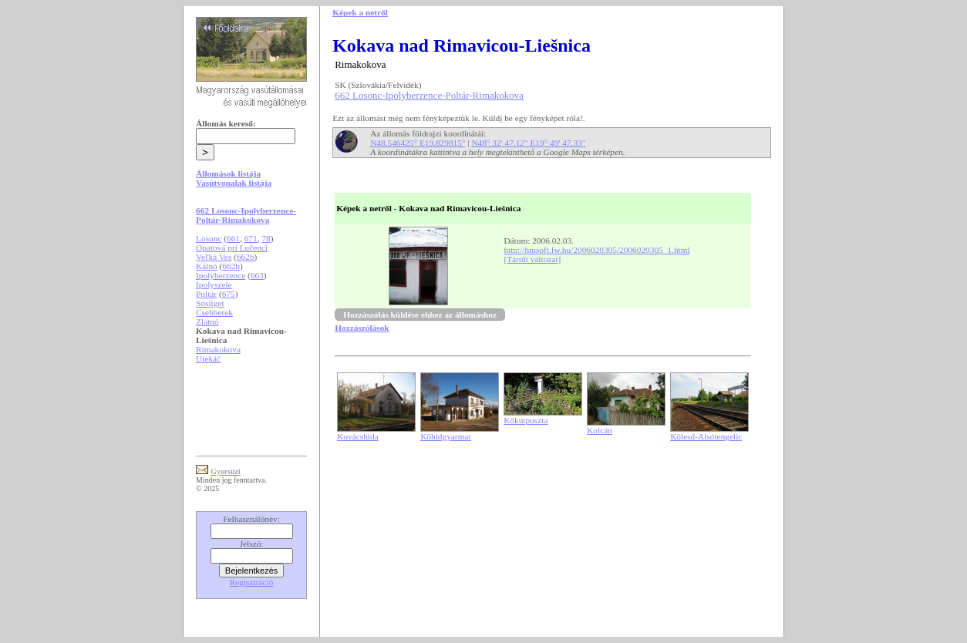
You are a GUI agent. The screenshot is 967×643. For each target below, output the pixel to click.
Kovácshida (357, 436)
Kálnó (206, 266)
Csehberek (214, 312)
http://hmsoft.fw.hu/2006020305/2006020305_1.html (596, 249)
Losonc (208, 238)
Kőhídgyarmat (445, 436)
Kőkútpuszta (526, 420)
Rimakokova (218, 349)
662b (245, 256)
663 (257, 275)
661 (233, 238)
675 (228, 293)
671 (251, 238)
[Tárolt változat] (532, 259)
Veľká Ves (213, 256)
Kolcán (599, 430)
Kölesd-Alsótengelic (706, 436)
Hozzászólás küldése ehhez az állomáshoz (420, 314)
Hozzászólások (362, 327)
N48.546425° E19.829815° (417, 142)
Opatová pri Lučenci (232, 247)
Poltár (206, 293)
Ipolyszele (214, 284)
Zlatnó (207, 321)
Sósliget (210, 303)
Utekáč (208, 358)
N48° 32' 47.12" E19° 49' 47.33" (528, 142)
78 (265, 238)
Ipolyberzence (220, 275)
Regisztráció (252, 582)
